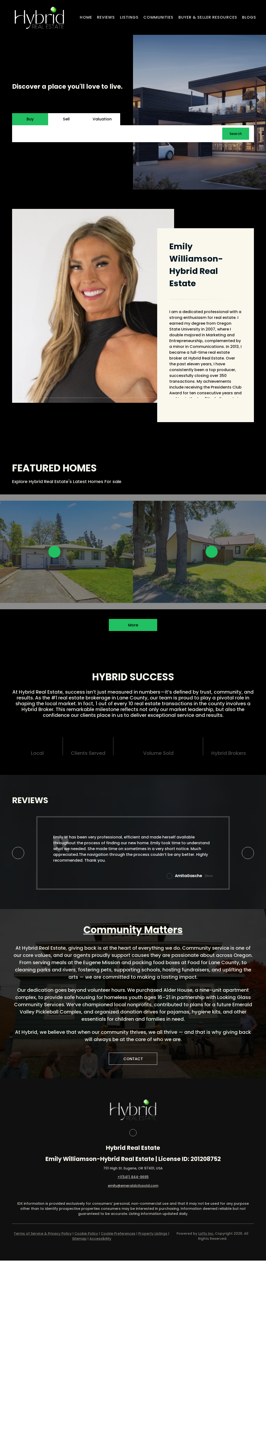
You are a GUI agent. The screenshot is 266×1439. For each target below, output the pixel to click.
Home (86, 17)
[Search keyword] (119, 134)
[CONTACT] (133, 1059)
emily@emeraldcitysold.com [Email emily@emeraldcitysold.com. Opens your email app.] (133, 1185)
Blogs (249, 17)
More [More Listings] (133, 625)
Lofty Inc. (206, 1233)
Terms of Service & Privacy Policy (43, 1233)
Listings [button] (129, 17)
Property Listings (152, 1233)
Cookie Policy (86, 1233)
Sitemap (79, 1238)
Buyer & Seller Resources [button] (207, 17)
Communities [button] (158, 17)
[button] (39, 17)
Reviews (106, 17)
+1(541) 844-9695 (133, 1177)
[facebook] (133, 1132)
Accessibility (100, 1238)
